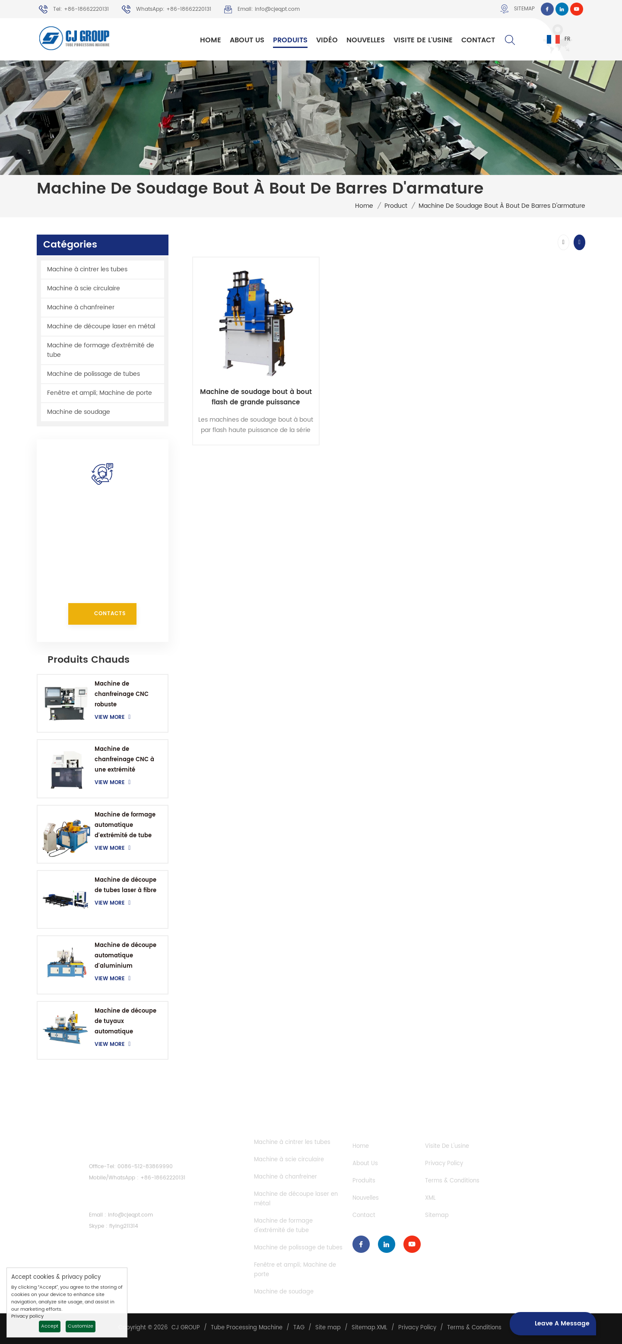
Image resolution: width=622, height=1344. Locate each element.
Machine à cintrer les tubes (87, 269)
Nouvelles (365, 40)
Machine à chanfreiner (80, 307)
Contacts (110, 614)
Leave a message (550, 1323)
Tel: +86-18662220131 (74, 9)
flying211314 (123, 1226)
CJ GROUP (185, 1327)
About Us (247, 40)
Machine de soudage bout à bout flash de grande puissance (256, 397)
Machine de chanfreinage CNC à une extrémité (124, 760)
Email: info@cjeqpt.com (262, 9)
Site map (328, 1327)
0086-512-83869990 (145, 1167)
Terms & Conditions (452, 1180)
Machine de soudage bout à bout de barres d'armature (502, 206)
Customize (80, 1326)
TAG (299, 1327)
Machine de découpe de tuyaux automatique (125, 1021)
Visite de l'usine (423, 40)
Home (210, 40)
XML (430, 1198)
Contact (478, 40)
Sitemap (517, 8)
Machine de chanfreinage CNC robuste (122, 694)
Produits (290, 40)
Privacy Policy (444, 1163)
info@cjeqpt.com (107, 567)
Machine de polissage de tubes (93, 374)
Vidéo (327, 40)
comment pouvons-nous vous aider (102, 514)
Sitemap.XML (369, 1327)
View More (115, 717)
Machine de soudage (78, 412)
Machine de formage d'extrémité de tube (100, 350)
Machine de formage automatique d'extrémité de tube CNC (125, 825)
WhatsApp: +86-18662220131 (166, 9)
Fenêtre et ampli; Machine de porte (99, 393)
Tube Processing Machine (246, 1327)
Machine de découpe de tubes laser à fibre (125, 885)
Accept (49, 1326)
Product (395, 206)
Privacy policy (27, 1316)
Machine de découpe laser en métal (101, 326)
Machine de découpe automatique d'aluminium (125, 956)
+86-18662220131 (132, 536)
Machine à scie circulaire (83, 288)
